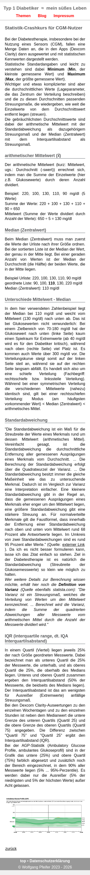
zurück (11, 849)
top (23, 861)
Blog (42, 16)
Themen (23, 16)
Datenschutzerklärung (50, 861)
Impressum (64, 16)
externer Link (73, 545)
